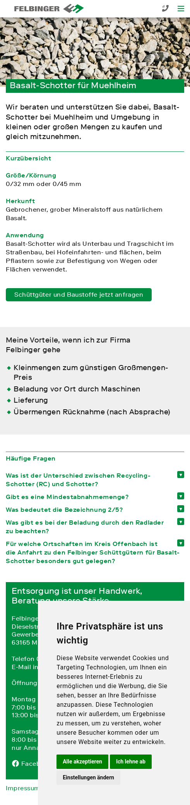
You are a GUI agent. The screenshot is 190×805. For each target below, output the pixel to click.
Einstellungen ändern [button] (88, 777)
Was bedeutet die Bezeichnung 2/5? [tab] (64, 509)
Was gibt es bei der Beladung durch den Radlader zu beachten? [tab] (85, 526)
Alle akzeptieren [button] (82, 761)
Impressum (23, 788)
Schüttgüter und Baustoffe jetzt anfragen (78, 294)
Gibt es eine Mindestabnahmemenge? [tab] (67, 497)
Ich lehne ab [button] (130, 761)
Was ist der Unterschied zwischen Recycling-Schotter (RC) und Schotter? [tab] (78, 479)
